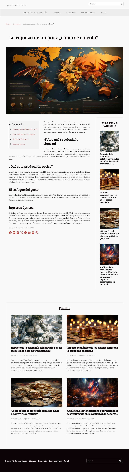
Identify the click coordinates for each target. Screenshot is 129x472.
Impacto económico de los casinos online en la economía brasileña (108, 197)
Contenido (17, 124)
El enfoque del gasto (20, 139)
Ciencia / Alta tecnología (35, 12)
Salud (103, 12)
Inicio (8, 24)
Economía (70, 12)
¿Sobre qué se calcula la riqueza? (25, 129)
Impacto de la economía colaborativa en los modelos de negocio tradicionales (109, 159)
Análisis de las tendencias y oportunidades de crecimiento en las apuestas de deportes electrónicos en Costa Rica (109, 276)
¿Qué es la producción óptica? (24, 134)
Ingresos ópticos (19, 144)
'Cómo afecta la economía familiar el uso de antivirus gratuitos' (109, 235)
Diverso (56, 12)
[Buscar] (106, 4)
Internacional (88, 12)
